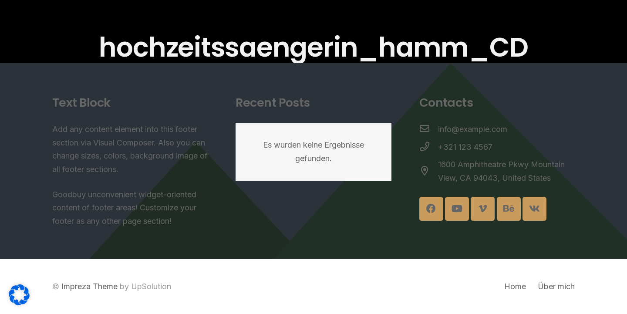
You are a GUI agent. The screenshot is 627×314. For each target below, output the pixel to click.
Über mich (556, 286)
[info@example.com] (428, 129)
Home (515, 286)
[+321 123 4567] (428, 147)
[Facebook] (431, 209)
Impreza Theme (89, 286)
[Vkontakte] (534, 209)
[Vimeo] (483, 209)
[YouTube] (457, 209)
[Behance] (509, 209)
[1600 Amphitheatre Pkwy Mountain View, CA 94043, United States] (428, 172)
